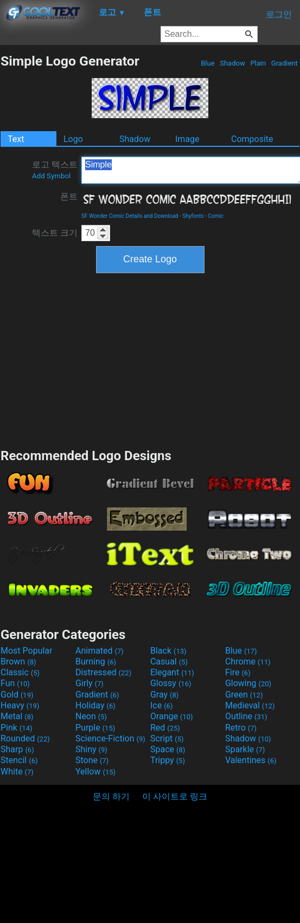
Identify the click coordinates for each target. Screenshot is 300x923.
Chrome (248, 661)
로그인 (279, 14)
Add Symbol (51, 176)
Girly (89, 683)
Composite (252, 139)
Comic (216, 216)
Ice (161, 705)
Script (167, 738)
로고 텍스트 (55, 169)
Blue (207, 63)
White (17, 771)
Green (244, 694)
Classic (20, 672)
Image (187, 139)
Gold (17, 694)
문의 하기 (111, 796)
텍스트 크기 (55, 233)
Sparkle (245, 749)
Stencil (19, 760)
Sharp (17, 749)
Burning (95, 661)
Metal (17, 716)
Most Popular (27, 651)
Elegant (172, 672)
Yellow (95, 771)
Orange (171, 716)
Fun (15, 683)
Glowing (248, 683)
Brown (18, 661)
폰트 (69, 196)
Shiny (91, 749)
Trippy (167, 760)
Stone (91, 760)
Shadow (232, 63)
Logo (73, 139)
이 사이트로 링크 (174, 796)
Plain (257, 63)
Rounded (25, 738)
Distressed (103, 672)
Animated (99, 651)
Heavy (20, 705)
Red (165, 727)
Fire (238, 672)
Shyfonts (192, 216)
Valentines (251, 760)
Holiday (95, 705)
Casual (169, 661)
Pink (17, 727)
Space (167, 749)
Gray (164, 694)
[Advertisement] (150, 359)
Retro (241, 727)
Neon (91, 716)
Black (168, 651)
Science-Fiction (110, 738)
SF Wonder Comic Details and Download (129, 216)
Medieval (250, 705)
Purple (95, 727)
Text (16, 139)
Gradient (284, 63)
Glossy (171, 683)
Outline (246, 716)
